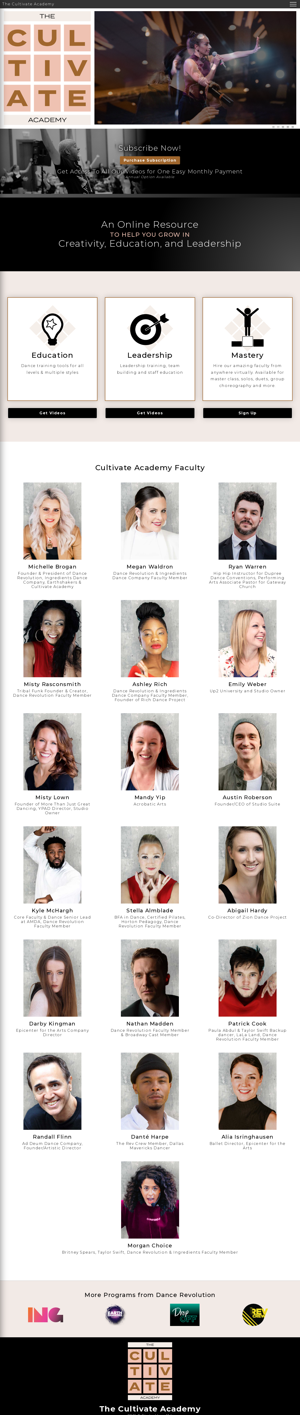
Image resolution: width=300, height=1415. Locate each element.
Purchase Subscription (150, 160)
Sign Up (248, 413)
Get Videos (52, 413)
